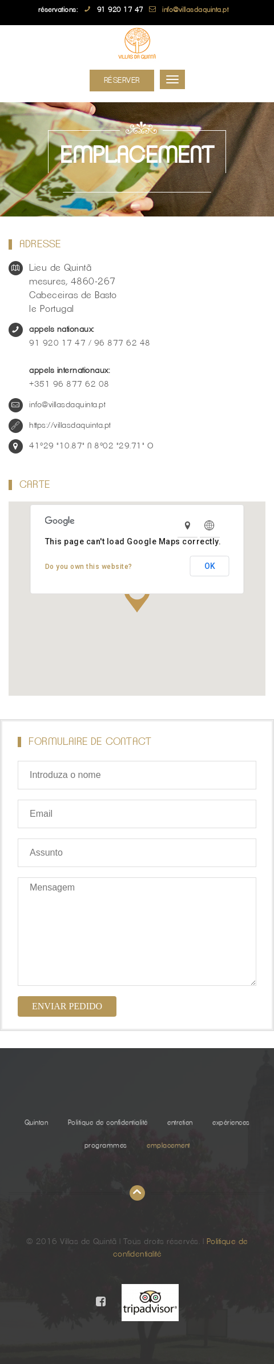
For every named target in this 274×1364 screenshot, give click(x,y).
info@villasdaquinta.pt (195, 9)
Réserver (122, 81)
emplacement (168, 1145)
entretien (180, 1122)
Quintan (37, 1122)
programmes (105, 1145)
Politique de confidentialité (108, 1122)
